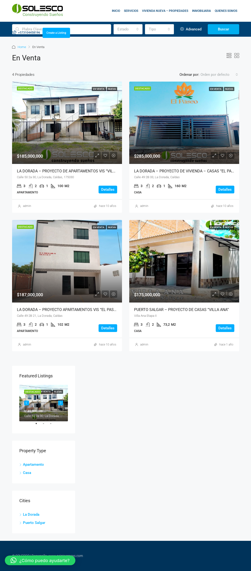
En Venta (99, 89)
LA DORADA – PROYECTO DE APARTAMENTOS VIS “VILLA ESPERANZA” (79, 171)
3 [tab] (53, 425)
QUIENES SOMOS (226, 11)
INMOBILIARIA (201, 11)
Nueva (112, 89)
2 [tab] (45, 425)
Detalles (108, 189)
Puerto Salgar (34, 523)
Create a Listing (56, 33)
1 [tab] (38, 425)
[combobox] (219, 75)
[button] (40, 560)
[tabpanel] (43, 403)
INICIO (116, 11)
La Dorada (31, 514)
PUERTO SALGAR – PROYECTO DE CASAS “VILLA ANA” (181, 309)
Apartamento (33, 464)
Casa (27, 473)
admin (27, 206)
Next (60, 403)
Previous (26, 403)
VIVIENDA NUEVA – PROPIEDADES (165, 11)
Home (22, 47)
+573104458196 (26, 32)
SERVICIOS (131, 11)
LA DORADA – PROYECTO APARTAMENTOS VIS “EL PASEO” (68, 309)
